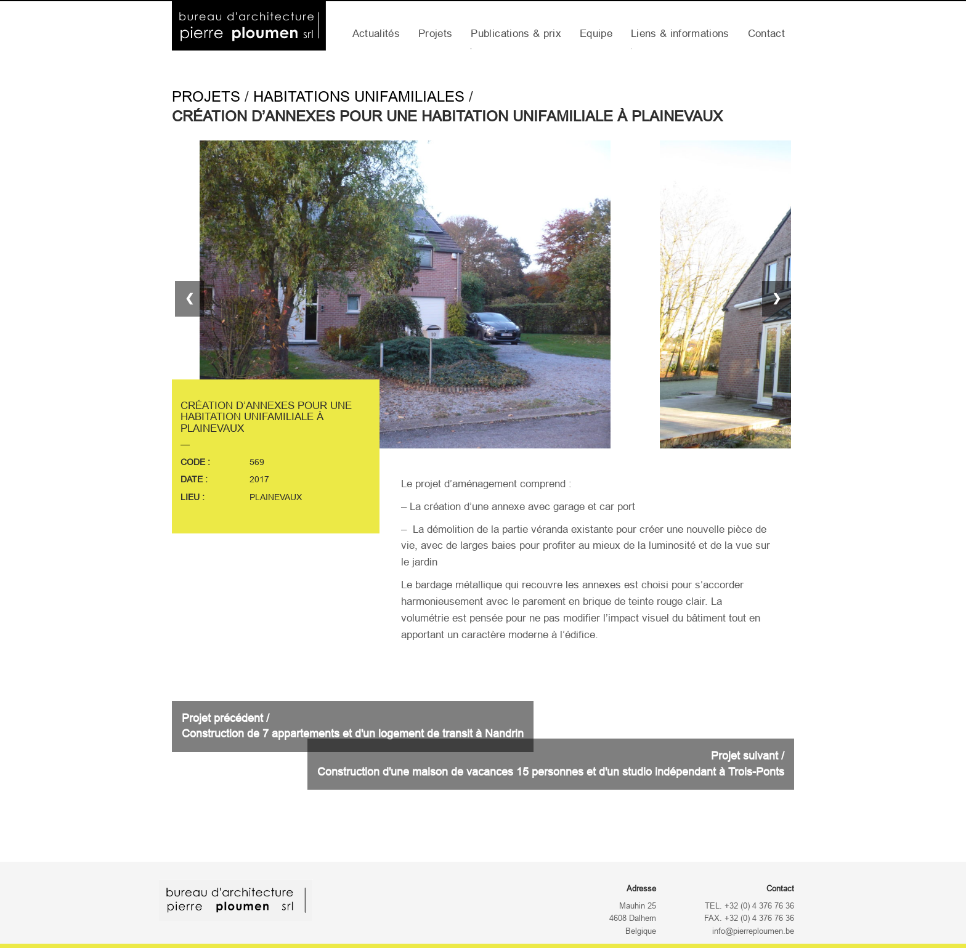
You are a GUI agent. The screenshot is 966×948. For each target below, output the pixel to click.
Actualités (376, 33)
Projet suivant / (550, 764)
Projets (435, 33)
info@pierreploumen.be (753, 931)
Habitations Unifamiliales (359, 96)
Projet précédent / (353, 726)
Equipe (596, 33)
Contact (766, 33)
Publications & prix (516, 33)
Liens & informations (680, 33)
